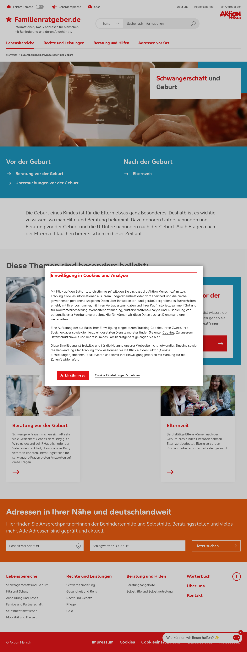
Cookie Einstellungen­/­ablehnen (117, 375)
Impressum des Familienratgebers (110, 337)
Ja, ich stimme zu (72, 375)
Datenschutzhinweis (65, 337)
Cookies (168, 332)
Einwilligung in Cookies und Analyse (89, 275)
